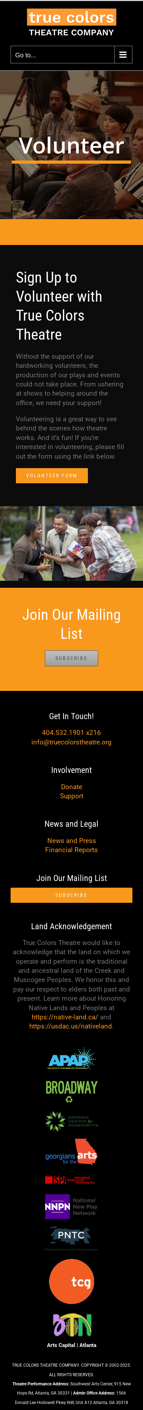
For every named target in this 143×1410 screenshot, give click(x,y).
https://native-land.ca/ (65, 1017)
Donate (71, 787)
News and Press (71, 841)
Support (71, 796)
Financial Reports (71, 850)
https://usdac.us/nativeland (70, 1026)
